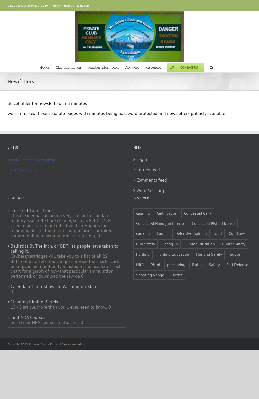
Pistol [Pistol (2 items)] (155, 264)
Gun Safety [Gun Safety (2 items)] (145, 243)
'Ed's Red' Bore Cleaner (33, 210)
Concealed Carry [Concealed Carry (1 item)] (198, 213)
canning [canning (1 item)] (143, 213)
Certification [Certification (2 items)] (167, 213)
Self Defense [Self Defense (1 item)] (237, 264)
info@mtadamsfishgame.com (71, 5)
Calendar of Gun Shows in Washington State (54, 286)
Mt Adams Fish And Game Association (31, 159)
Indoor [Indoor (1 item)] (234, 254)
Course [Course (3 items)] (162, 233)
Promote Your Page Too (22, 170)
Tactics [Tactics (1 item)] (176, 274)
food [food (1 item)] (218, 233)
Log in (142, 159)
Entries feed (148, 169)
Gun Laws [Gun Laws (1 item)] (237, 233)
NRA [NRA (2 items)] (140, 264)
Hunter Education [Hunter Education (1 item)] (200, 243)
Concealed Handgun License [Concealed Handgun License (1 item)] (160, 223)
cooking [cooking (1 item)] (143, 233)
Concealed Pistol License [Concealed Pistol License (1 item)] (213, 223)
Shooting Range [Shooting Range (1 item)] (150, 274)
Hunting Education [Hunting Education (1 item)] (173, 254)
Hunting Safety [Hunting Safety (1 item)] (209, 254)
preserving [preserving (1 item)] (176, 264)
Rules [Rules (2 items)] (197, 264)
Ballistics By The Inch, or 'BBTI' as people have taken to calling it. (64, 249)
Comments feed (151, 180)
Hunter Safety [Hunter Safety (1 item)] (233, 243)
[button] (211, 67)
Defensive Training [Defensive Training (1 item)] (191, 233)
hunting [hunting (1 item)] (143, 254)
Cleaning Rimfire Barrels (34, 301)
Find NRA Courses (28, 317)
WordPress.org (150, 190)
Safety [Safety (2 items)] (214, 264)
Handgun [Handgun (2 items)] (170, 243)
